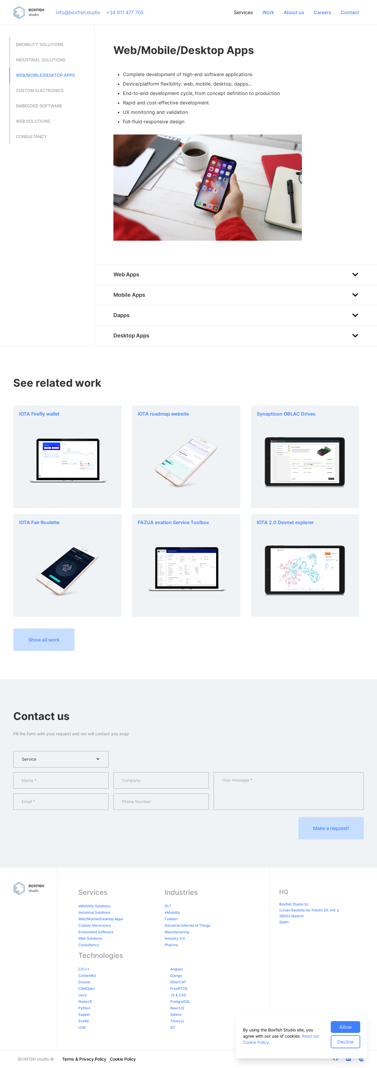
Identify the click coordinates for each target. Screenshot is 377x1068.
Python (84, 1008)
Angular (176, 969)
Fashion (171, 919)
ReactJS (177, 1008)
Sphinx (176, 1014)
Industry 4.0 (175, 938)
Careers (322, 12)
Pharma (171, 945)
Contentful (87, 975)
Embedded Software (95, 932)
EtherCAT (178, 982)
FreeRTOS (179, 988)
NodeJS (85, 1001)
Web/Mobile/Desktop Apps (100, 919)
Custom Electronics (94, 925)
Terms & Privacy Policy (84, 1059)
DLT (168, 906)
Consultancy (88, 945)
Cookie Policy (123, 1059)
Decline (345, 1042)
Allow (345, 1027)
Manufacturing (177, 932)
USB (82, 1027)
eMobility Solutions (94, 906)
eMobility (172, 912)
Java (82, 995)
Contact (350, 12)
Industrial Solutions (94, 912)
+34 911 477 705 (125, 12)
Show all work (43, 640)
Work (268, 12)
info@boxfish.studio (78, 12)
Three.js (177, 1021)
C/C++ (84, 969)
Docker (84, 982)
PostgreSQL (180, 1001)
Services (243, 12)
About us (294, 12)
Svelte (83, 1021)
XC (172, 1027)
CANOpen (86, 988)
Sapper (84, 1014)
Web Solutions (90, 938)
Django (176, 975)
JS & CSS (178, 995)
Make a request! (331, 828)
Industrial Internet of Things (187, 925)
